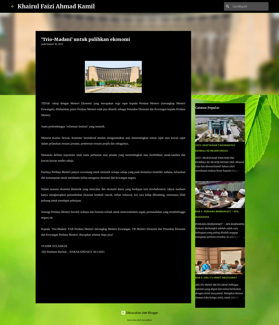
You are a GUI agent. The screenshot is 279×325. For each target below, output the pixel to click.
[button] (43, 51)
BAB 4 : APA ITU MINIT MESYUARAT (216, 277)
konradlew (147, 320)
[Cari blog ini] (250, 6)
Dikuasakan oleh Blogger (139, 312)
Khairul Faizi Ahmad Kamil (56, 6)
